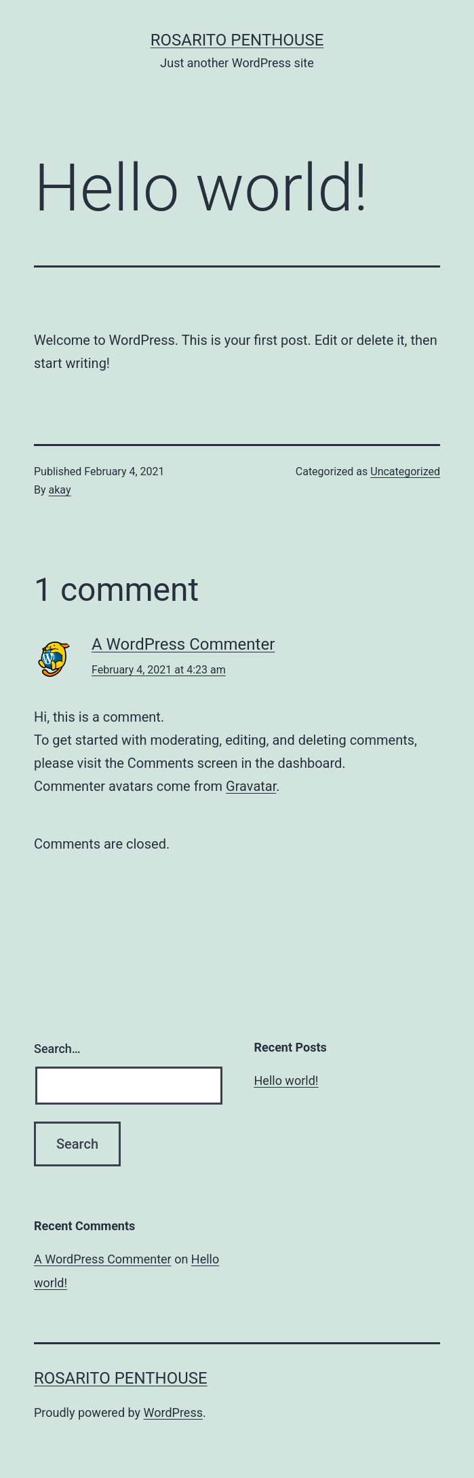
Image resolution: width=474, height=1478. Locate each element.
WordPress (173, 1412)
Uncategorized (405, 471)
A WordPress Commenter (183, 644)
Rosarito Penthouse (237, 40)
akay (60, 489)
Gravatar (251, 786)
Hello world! (286, 1080)
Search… (57, 1048)
